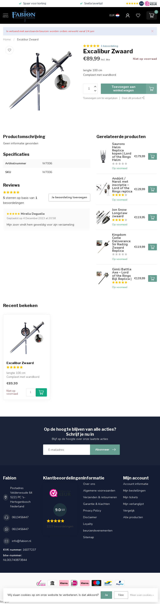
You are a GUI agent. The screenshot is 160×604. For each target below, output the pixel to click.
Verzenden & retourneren (100, 497)
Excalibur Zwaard (28, 39)
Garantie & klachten (96, 504)
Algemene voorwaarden (99, 491)
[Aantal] (30, 392)
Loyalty (88, 524)
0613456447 (20, 517)
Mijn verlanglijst (133, 504)
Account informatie (135, 484)
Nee (121, 595)
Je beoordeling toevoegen (69, 197)
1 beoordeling (109, 46)
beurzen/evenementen (97, 531)
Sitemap (88, 537)
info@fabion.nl (21, 541)
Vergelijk (129, 511)
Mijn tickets (130, 497)
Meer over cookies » (142, 595)
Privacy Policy (92, 511)
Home (7, 39)
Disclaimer (90, 517)
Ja (106, 595)
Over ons (89, 484)
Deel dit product (133, 98)
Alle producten (133, 517)
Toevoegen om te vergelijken (100, 98)
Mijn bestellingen (134, 491)
